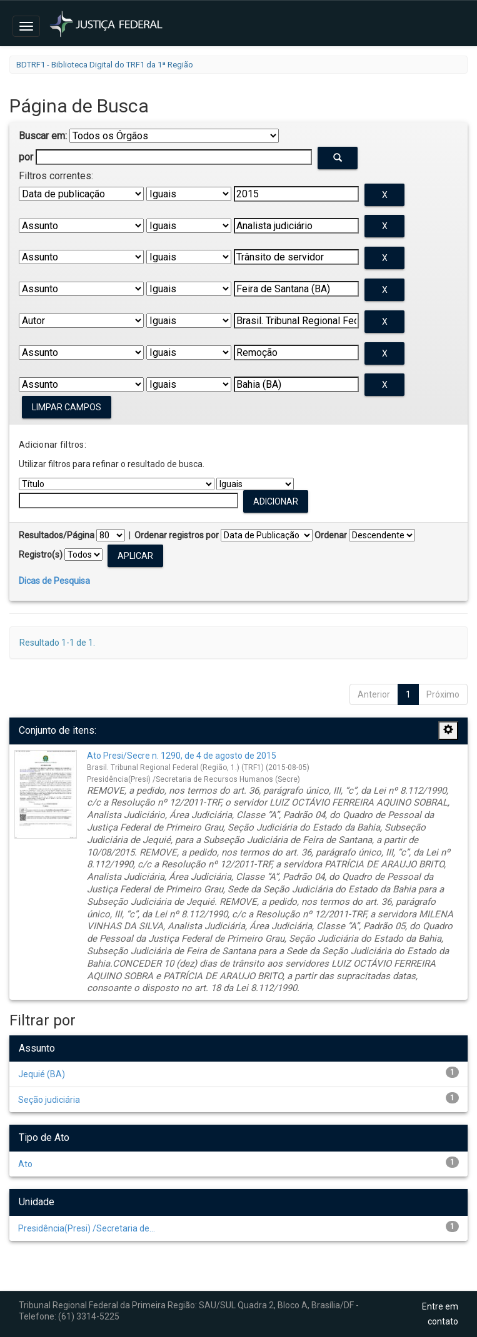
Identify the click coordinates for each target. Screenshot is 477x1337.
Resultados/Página (56, 535)
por (26, 157)
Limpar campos (66, 407)
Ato (25, 1164)
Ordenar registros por (176, 535)
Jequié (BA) (41, 1074)
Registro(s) (41, 555)
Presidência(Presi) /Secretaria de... (86, 1228)
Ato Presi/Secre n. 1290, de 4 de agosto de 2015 (181, 756)
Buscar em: (43, 136)
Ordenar (330, 535)
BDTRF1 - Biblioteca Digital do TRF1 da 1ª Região (104, 64)
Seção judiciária (49, 1100)
